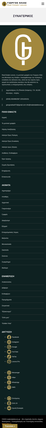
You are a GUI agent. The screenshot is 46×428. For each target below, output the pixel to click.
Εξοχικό (4, 226)
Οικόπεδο (5, 250)
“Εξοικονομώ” (6, 311)
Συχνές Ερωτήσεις (8, 165)
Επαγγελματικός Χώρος (10, 232)
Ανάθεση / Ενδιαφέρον (10, 153)
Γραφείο (4, 214)
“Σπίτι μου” (5, 317)
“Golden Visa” (6, 323)
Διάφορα (5, 288)
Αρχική (4, 117)
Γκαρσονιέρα (6, 208)
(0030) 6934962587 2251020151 (17, 99)
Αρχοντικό (5, 202)
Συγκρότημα (6, 262)
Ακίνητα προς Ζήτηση (9, 147)
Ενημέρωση (6, 171)
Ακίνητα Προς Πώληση (10, 135)
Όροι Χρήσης (6, 159)
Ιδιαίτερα (5, 268)
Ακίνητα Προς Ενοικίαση (10, 141)
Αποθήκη (5, 197)
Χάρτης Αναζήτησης (9, 129)
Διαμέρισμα (6, 220)
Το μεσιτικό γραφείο (8, 123)
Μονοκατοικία (6, 244)
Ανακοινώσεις (6, 282)
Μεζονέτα (5, 238)
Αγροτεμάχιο (6, 191)
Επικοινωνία (6, 177)
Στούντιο (5, 256)
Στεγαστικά (5, 306)
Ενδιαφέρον (6, 294)
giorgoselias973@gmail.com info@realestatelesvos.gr (25, 105)
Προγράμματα (7, 300)
